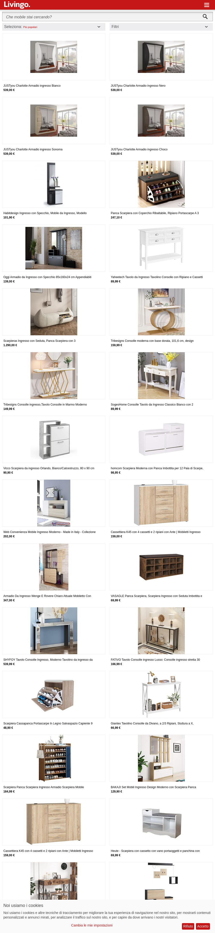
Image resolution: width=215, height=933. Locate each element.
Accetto (203, 926)
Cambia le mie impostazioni (92, 925)
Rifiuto (188, 926)
